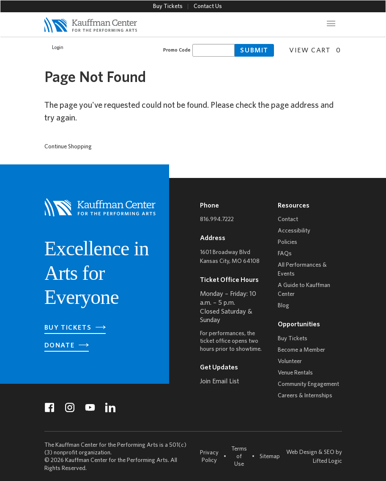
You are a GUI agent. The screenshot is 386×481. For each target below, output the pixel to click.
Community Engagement (308, 384)
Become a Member (301, 350)
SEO (329, 452)
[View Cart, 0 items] (311, 49)
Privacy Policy (209, 456)
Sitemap (270, 456)
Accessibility (294, 231)
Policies (287, 242)
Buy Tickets (168, 6)
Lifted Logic (327, 461)
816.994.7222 (217, 219)
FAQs (285, 254)
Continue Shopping (68, 147)
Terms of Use (239, 456)
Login (53, 47)
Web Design (301, 452)
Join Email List (219, 382)
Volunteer (290, 361)
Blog (283, 306)
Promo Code (176, 50)
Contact (288, 219)
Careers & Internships (305, 396)
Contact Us (208, 6)
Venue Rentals (295, 373)
